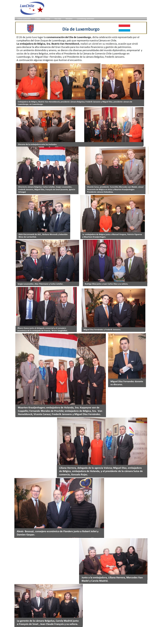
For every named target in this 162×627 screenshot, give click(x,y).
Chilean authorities (24, 19)
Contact (38, 19)
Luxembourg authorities (85, 19)
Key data (58, 19)
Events (47, 19)
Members (69, 19)
